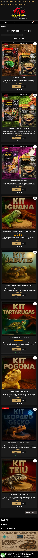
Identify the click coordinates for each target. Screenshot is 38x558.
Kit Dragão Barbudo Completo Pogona (19, 391)
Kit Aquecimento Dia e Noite (19, 180)
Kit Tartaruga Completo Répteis (19, 337)
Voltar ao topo (31, 513)
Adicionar (16, 86)
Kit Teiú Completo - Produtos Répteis (19, 494)
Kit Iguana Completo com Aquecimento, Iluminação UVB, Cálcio (19, 232)
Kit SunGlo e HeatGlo (19, 77)
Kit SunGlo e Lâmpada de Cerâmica (19, 129)
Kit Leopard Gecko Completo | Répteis (19, 443)
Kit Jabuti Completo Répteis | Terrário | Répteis (19, 286)
